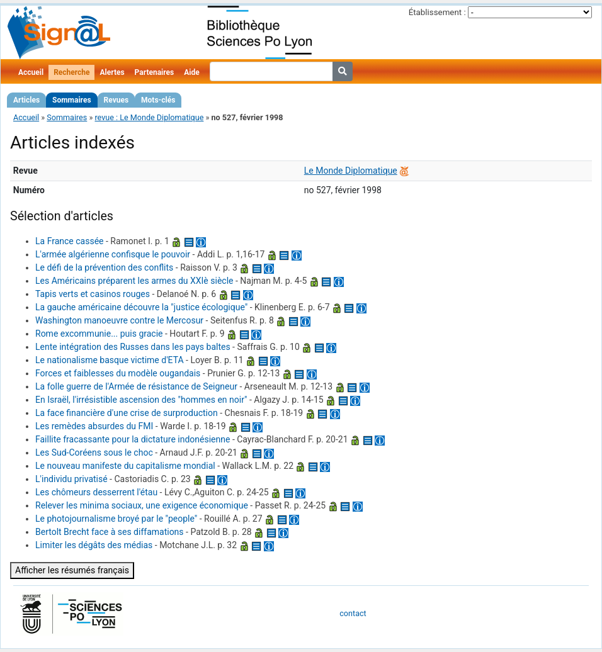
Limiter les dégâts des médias (93, 545)
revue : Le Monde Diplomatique (148, 117)
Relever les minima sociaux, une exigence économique (141, 505)
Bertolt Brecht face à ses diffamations (109, 532)
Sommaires (71, 100)
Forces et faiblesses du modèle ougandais (117, 373)
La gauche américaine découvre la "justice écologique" (141, 307)
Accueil (30, 72)
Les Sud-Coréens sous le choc (94, 452)
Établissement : (437, 12)
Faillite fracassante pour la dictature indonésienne (132, 439)
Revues (116, 100)
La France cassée (69, 241)
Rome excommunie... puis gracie (99, 334)
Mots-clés (158, 100)
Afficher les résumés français (72, 570)
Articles (26, 100)
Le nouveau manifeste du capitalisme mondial (125, 466)
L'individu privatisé (71, 479)
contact (352, 613)
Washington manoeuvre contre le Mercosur (119, 320)
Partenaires (154, 72)
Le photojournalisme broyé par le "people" (116, 519)
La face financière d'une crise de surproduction (126, 413)
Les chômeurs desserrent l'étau (96, 492)
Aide (191, 72)
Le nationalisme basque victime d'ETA (109, 360)
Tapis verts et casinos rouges (92, 294)
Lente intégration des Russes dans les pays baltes (132, 347)
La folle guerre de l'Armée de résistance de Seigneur (136, 386)
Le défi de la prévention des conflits (104, 267)
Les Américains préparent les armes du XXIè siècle (134, 281)
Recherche (71, 72)
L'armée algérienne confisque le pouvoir (112, 254)
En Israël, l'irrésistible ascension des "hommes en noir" (141, 400)
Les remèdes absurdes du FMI (94, 426)
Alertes (111, 72)
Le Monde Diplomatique (350, 171)
